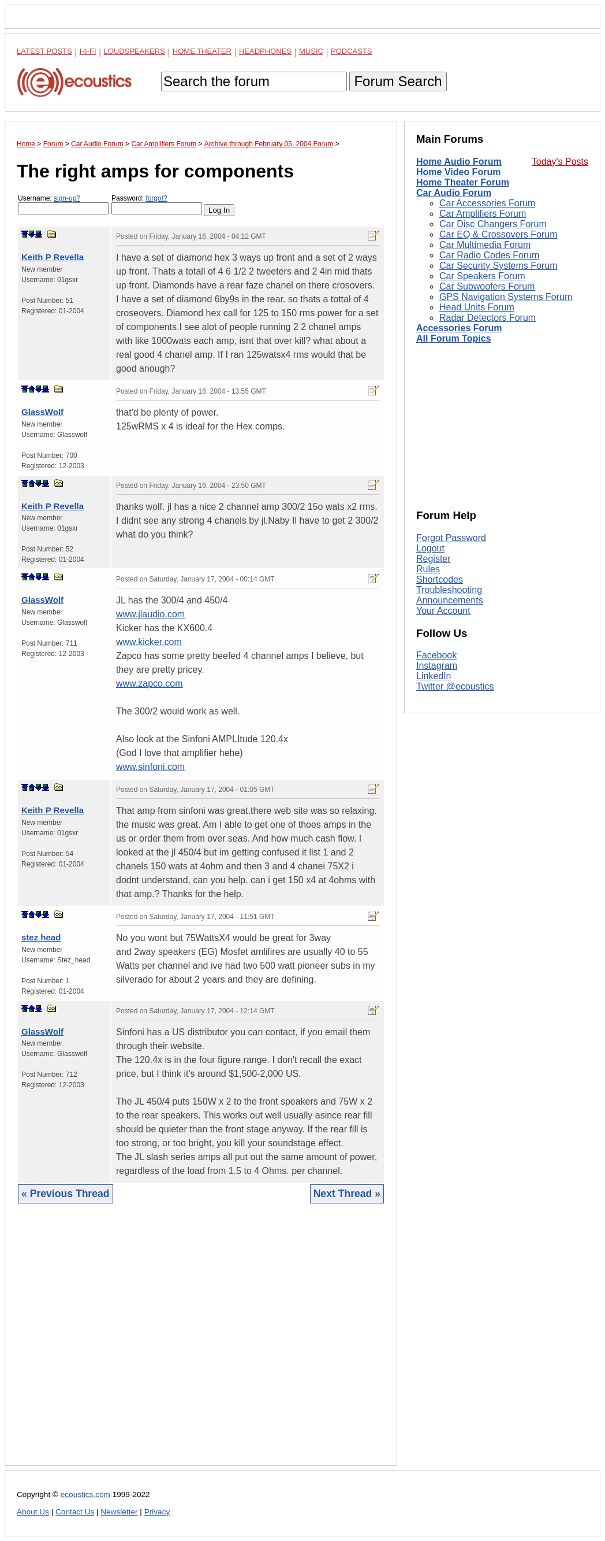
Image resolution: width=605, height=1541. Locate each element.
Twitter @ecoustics (455, 686)
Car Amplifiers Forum (482, 213)
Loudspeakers (134, 51)
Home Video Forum (458, 172)
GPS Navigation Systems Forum (505, 297)
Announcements (449, 600)
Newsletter (118, 1511)
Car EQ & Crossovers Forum (498, 234)
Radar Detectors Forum (487, 318)
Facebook (436, 655)
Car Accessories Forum (487, 203)
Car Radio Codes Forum (489, 255)
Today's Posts (560, 161)
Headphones (265, 51)
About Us (33, 1511)
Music (311, 51)
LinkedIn (433, 676)
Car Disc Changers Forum (493, 224)
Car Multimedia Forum (485, 245)
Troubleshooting (449, 590)
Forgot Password (451, 538)
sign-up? (67, 198)
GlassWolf (42, 412)
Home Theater (202, 51)
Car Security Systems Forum (498, 266)
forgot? (156, 198)
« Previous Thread (65, 1193)
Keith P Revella (52, 257)
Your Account (443, 611)
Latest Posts (44, 51)
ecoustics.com (85, 1494)
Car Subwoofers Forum (487, 286)
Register (433, 559)
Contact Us (74, 1511)
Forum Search (398, 81)
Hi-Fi (88, 51)
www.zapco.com (149, 683)
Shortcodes (439, 579)
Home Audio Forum (459, 161)
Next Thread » (346, 1193)
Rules (428, 569)
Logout (430, 548)
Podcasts (351, 51)
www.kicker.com (149, 642)
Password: (156, 204)
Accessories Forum (459, 328)
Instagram (436, 666)
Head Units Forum (476, 307)
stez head (41, 937)
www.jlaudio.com (150, 614)
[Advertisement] (201, 1343)
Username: (63, 204)
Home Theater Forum (462, 182)
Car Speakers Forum (482, 276)
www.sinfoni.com (150, 767)
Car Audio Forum (453, 193)
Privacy (157, 1511)
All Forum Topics (453, 338)
